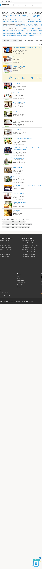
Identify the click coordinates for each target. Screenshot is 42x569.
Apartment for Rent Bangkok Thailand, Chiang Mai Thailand (6, 4)
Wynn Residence (17, 167)
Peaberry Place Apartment (20, 92)
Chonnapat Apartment (19, 193)
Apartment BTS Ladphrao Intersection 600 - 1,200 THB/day (17, 224)
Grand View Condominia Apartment (22, 138)
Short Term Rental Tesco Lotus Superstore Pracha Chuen (16, 31)
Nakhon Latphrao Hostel (19, 201)
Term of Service (21, 282)
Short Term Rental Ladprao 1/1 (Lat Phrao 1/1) (14, 25)
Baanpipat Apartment (19, 101)
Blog (18, 276)
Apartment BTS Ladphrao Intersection (13, 40)
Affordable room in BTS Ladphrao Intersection (14, 221)
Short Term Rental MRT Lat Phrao (32, 16)
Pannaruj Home (17, 56)
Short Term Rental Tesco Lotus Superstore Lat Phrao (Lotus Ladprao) (19, 33)
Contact (19, 286)
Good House (16, 83)
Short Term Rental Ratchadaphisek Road (12, 21)
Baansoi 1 (15, 111)
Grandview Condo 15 (18, 176)
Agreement (20, 278)
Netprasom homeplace (19, 65)
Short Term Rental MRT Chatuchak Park (12, 16)
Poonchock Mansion (18, 119)
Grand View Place (17, 129)
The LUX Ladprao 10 (18, 157)
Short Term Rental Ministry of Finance (30, 28)
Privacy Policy (20, 284)
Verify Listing (20, 280)
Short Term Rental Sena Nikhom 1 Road (19, 19)
